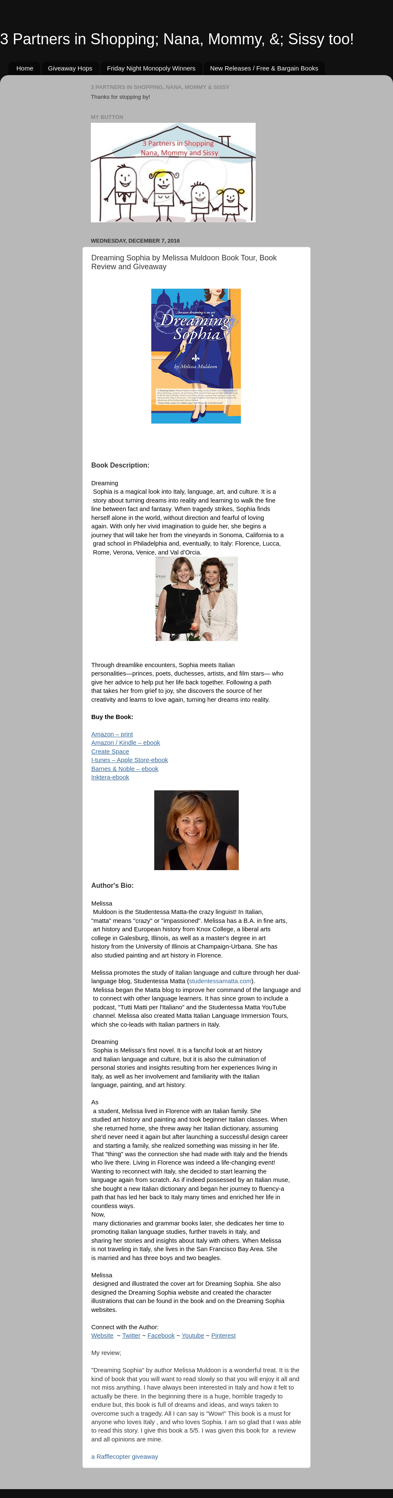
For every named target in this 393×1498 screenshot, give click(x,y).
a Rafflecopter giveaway (124, 1456)
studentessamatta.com (220, 981)
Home (24, 68)
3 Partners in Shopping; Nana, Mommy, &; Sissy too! (177, 39)
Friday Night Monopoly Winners (151, 68)
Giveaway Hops (70, 68)
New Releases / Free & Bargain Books (264, 68)
